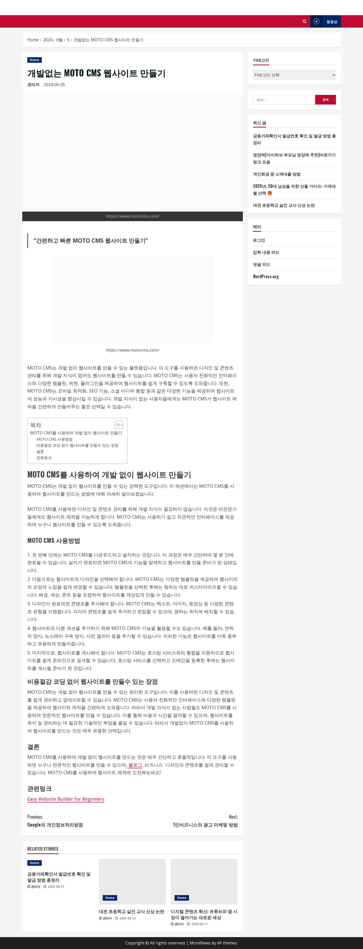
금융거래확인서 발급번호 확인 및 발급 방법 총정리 (59, 877)
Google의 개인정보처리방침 (80, 820)
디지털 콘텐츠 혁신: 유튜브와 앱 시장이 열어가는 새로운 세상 (204, 914)
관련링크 (44, 457)
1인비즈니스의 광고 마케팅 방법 (185, 820)
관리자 (33, 84)
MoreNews (200, 943)
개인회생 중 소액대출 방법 (277, 174)
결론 (40, 451)
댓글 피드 (261, 264)
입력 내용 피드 (266, 252)
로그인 (259, 240)
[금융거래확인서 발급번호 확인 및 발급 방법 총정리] (60, 863)
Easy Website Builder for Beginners (65, 799)
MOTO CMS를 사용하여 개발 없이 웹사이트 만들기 (76, 433)
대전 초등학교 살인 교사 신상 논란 (131, 911)
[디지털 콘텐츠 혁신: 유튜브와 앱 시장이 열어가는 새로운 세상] (204, 881)
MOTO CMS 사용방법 (54, 439)
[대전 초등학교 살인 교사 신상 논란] (132, 881)
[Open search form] (305, 21)
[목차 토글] (116, 425)
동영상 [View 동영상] (323, 21)
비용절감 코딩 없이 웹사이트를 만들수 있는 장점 (77, 445)
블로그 (134, 765)
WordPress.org (266, 276)
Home (34, 60)
